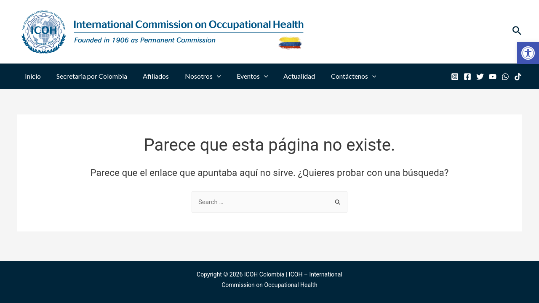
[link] (528, 53)
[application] (209, 76)
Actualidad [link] (287, 76)
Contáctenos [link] (339, 76)
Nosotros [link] (195, 76)
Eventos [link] (242, 76)
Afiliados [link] (150, 76)
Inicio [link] (32, 76)
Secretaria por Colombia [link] (88, 76)
